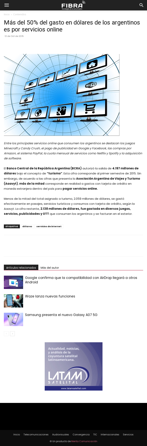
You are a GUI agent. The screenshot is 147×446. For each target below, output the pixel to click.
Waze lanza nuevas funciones (50, 296)
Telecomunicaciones (36, 434)
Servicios (128, 434)
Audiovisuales (60, 434)
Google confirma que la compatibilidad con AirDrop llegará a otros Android (81, 280)
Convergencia (81, 434)
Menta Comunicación (84, 441)
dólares (27, 226)
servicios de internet (48, 226)
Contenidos (19, 14)
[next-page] (12, 333)
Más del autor (50, 268)
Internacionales (110, 434)
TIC (95, 434)
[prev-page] (6, 333)
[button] (6, 5)
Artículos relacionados (21, 268)
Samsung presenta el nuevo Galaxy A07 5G (61, 315)
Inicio (7, 14)
